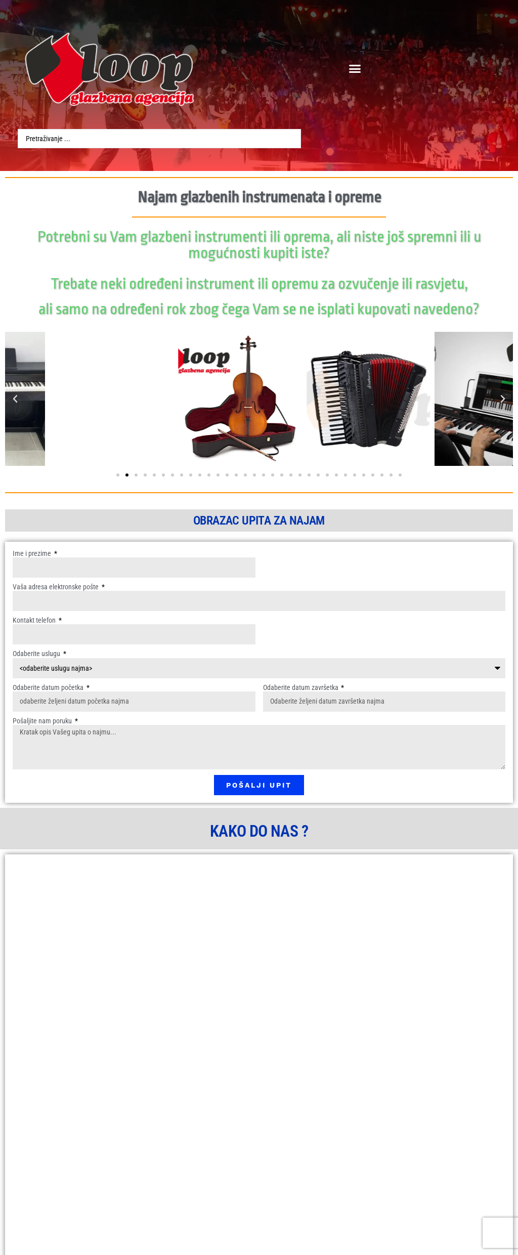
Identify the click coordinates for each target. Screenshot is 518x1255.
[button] (354, 68)
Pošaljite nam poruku (43, 721)
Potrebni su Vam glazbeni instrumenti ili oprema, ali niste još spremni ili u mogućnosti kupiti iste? (259, 245)
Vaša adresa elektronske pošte (56, 587)
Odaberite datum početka (49, 687)
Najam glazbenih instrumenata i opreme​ (259, 197)
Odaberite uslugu (37, 654)
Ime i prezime (33, 553)
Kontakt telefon (35, 620)
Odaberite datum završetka (301, 687)
